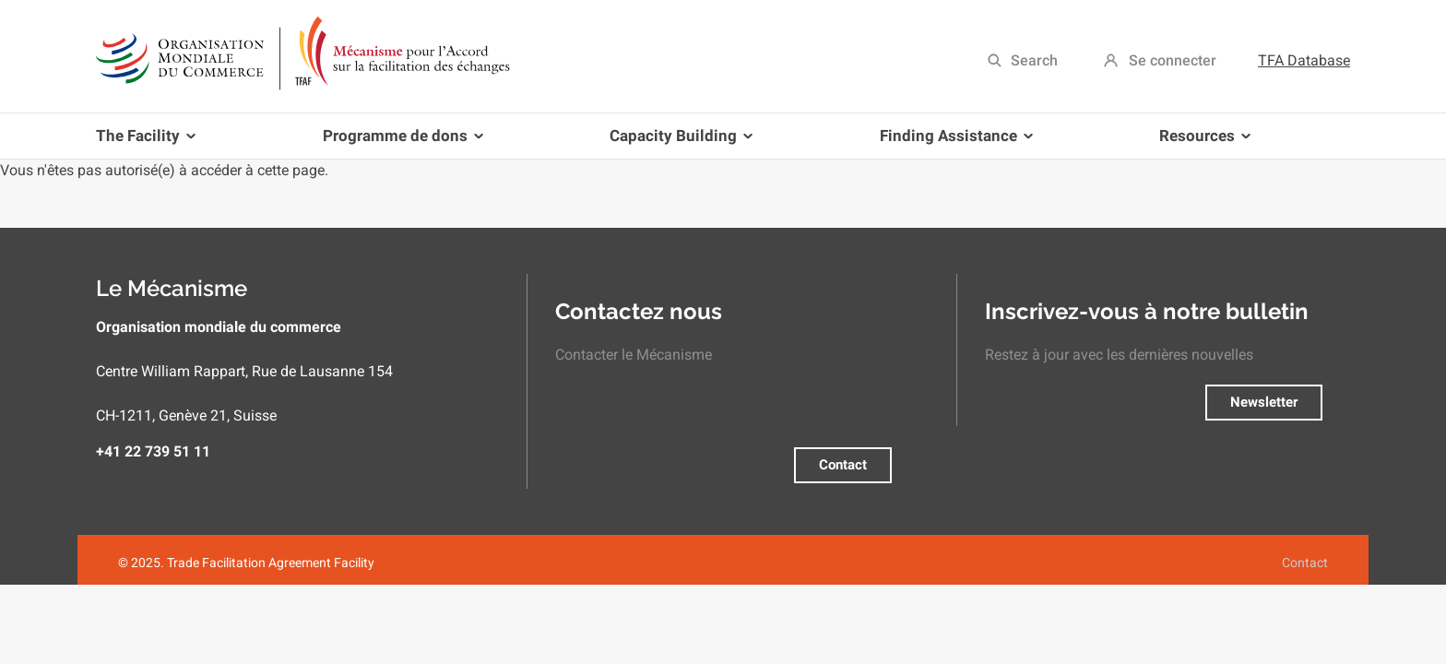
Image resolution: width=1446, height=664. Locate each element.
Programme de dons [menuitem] (399, 142)
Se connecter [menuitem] (1172, 60)
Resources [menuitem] (1201, 142)
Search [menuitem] (1034, 60)
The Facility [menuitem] (149, 142)
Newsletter (1264, 402)
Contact (843, 464)
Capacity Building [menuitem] (677, 142)
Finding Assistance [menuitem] (952, 142)
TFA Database (1304, 60)
